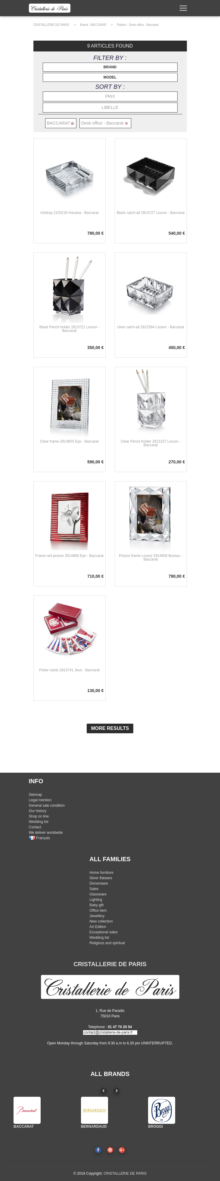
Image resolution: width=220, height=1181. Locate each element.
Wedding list (38, 822)
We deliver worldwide (46, 832)
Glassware (98, 894)
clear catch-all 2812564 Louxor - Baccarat (150, 327)
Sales (93, 889)
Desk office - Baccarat (144, 24)
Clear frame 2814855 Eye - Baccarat (69, 441)
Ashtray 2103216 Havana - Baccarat (69, 213)
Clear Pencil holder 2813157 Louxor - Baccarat (151, 443)
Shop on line (39, 816)
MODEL (110, 77)
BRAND (110, 67)
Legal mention (40, 800)
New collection (101, 921)
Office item (98, 910)
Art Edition (97, 927)
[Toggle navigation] (183, 9)
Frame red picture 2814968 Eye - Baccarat (69, 556)
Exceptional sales (103, 932)
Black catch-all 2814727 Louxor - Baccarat (150, 213)
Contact (35, 827)
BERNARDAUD (94, 1126)
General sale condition (47, 805)
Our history (38, 811)
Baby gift (96, 905)
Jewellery (96, 916)
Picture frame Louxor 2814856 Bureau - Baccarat (150, 557)
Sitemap (35, 795)
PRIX (110, 96)
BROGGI (155, 1126)
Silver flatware (100, 878)
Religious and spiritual (107, 943)
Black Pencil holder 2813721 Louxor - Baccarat (69, 329)
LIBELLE (110, 107)
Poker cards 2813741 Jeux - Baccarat (69, 670)
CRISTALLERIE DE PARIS (51, 24)
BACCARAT (99, 24)
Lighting (95, 900)
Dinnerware (98, 883)
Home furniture (101, 872)
